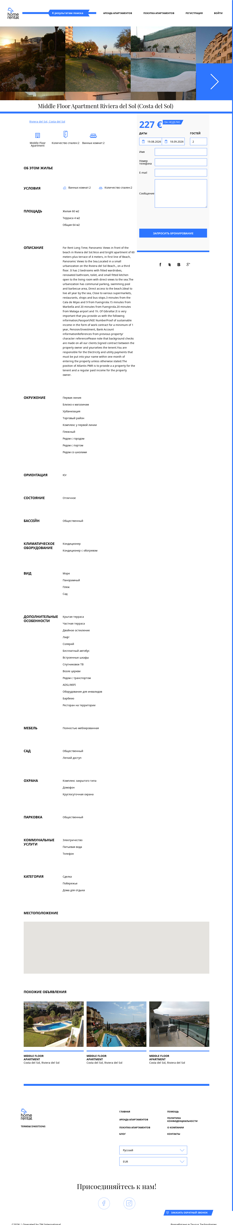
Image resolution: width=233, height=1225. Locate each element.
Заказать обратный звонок (189, 1212)
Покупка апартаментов (158, 13)
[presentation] (178, 218)
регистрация (194, 13)
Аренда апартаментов (117, 13)
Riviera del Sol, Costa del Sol (47, 121)
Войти (218, 13)
